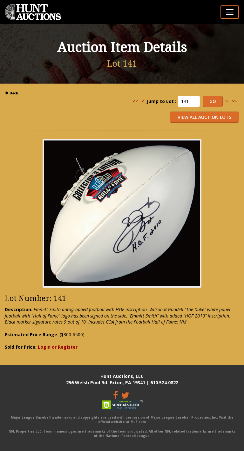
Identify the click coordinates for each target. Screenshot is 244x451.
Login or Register (58, 347)
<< (135, 101)
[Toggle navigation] (229, 12)
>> (234, 101)
